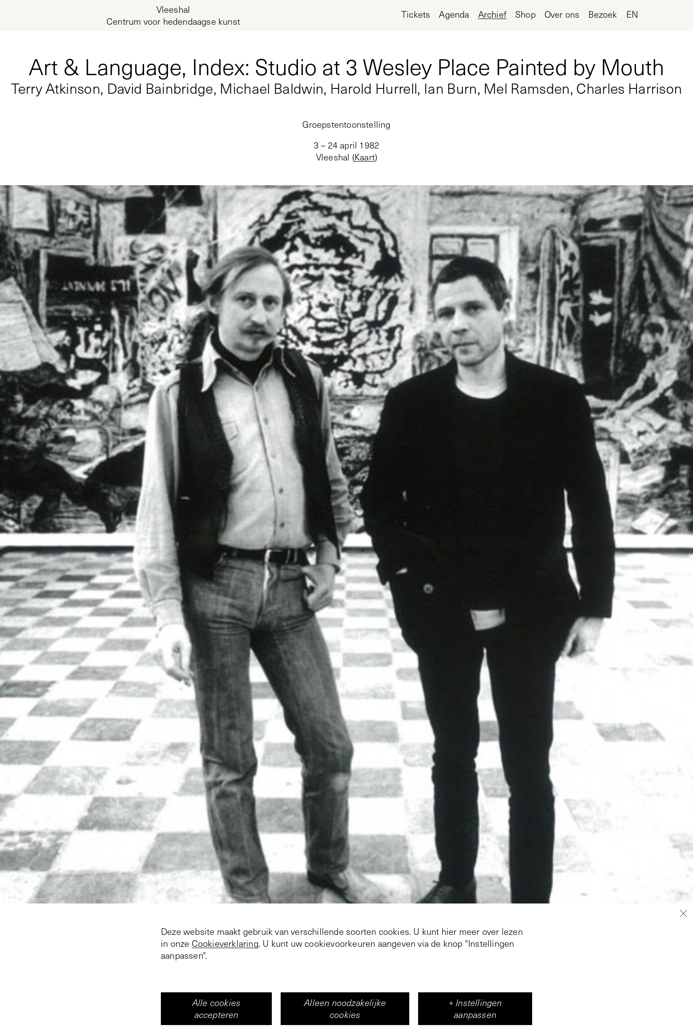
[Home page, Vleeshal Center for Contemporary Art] (173, 15)
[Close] (683, 960)
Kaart (364, 157)
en (632, 14)
